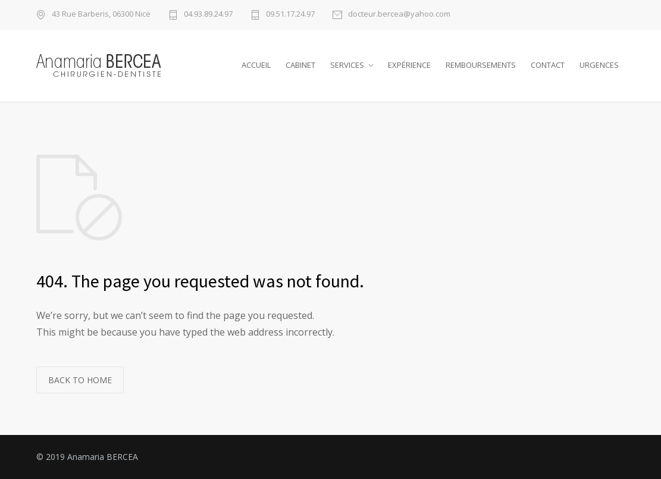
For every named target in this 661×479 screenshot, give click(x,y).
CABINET (300, 65)
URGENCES (599, 65)
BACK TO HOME (80, 380)
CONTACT (548, 65)
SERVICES (347, 65)
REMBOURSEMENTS (481, 65)
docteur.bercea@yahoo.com (399, 14)
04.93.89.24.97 (208, 14)
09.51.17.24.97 (290, 14)
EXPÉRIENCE (409, 65)
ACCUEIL (256, 65)
